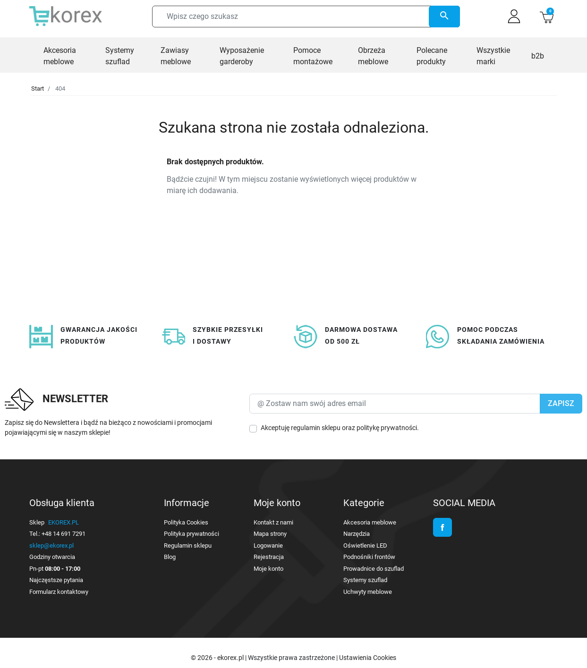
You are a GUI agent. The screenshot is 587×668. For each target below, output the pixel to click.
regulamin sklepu (315, 427)
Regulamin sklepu (188, 545)
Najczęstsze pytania (56, 579)
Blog (170, 556)
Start (37, 88)
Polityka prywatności (191, 533)
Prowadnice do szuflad (373, 568)
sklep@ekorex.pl (51, 545)
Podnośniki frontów (369, 556)
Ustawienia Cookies (367, 657)
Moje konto (268, 568)
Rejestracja (269, 556)
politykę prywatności (387, 427)
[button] (546, 16)
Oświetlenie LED (365, 545)
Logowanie (268, 545)
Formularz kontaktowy (58, 591)
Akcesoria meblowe (369, 522)
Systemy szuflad (365, 579)
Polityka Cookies (186, 522)
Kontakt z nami (273, 522)
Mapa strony (270, 533)
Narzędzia (356, 533)
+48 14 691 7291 (63, 533)
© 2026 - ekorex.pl (218, 657)
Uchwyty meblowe (367, 591)
